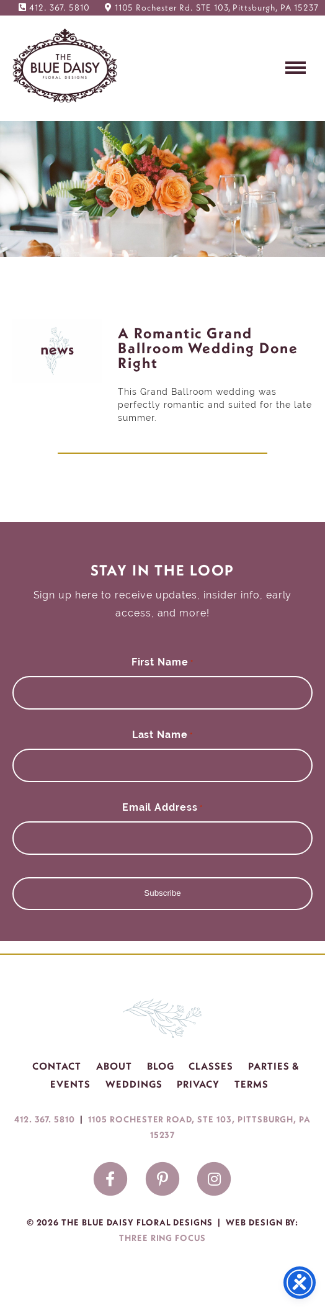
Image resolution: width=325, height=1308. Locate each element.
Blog (160, 1066)
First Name (162, 662)
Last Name (163, 735)
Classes (211, 1066)
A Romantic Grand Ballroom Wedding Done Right (208, 347)
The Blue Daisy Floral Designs (65, 65)
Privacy (198, 1084)
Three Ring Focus (162, 1237)
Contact (56, 1066)
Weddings (133, 1084)
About (114, 1066)
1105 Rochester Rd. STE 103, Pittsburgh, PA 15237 (217, 7)
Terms (251, 1084)
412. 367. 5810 (59, 7)
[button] (295, 67)
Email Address (162, 807)
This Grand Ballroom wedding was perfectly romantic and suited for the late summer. (215, 405)
